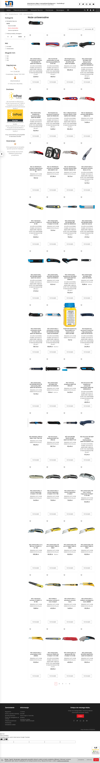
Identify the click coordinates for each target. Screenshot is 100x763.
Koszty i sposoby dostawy (12, 713)
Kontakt (22, 713)
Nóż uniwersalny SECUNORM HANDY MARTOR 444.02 (87, 222)
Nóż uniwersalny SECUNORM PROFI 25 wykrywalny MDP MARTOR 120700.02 (36, 385)
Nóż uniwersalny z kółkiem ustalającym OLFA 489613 (86, 600)
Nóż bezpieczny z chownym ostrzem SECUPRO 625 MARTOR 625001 (70, 61)
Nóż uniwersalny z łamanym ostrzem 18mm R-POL (87, 168)
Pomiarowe (49, 10)
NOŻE (8, 23)
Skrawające (60, 10)
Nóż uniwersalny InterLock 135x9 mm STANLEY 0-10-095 (53, 654)
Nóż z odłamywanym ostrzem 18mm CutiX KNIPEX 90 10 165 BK (70, 114)
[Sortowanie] (89, 29)
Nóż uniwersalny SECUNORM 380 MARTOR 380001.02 (70, 222)
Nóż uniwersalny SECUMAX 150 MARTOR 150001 (87, 276)
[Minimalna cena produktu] (8, 37)
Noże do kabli (12, 26)
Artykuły (22, 717)
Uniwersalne (9, 48)
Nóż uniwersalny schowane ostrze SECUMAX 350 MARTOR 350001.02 (36, 331)
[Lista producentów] (75, 29)
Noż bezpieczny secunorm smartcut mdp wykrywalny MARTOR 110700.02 (87, 331)
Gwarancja (8, 722)
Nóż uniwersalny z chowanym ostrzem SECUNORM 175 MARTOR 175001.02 (36, 61)
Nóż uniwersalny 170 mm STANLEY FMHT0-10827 (52, 546)
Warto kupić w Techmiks (27, 715)
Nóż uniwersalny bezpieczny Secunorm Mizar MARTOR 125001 (36, 115)
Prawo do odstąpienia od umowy (12, 718)
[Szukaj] (84, 10)
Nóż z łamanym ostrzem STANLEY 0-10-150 (36, 600)
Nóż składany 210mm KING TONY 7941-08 (35, 437)
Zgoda (96, 760)
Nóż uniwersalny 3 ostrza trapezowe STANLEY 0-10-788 (52, 492)
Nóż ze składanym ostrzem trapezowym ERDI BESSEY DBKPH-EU (35, 169)
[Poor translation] (5, 739)
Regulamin (8, 711)
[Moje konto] (90, 10)
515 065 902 (16, 71)
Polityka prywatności (10, 721)
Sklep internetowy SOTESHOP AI (88, 729)
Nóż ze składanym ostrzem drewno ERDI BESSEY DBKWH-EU (69, 168)
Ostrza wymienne (13, 30)
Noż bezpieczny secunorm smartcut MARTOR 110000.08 (53, 114)
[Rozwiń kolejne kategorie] (68, 10)
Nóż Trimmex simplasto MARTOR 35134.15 (70, 384)
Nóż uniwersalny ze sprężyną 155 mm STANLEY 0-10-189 (70, 654)
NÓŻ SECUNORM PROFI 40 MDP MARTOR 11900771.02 (70, 438)
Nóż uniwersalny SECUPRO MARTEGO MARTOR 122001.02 (87, 654)
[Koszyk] (87, 10)
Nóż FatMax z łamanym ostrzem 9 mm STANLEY (53, 600)
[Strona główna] (9, 4)
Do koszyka (36, 82)
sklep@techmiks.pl (15, 80)
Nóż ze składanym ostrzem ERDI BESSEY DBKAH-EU (87, 114)
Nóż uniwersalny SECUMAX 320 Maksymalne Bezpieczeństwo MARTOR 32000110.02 (87, 62)
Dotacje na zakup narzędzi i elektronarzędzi (27, 720)
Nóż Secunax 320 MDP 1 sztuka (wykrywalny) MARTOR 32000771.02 (87, 439)
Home (9, 10)
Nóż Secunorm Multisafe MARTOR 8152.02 (53, 438)
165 (7, 58)
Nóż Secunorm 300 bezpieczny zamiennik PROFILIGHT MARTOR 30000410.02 (87, 386)
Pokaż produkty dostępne (13, 33)
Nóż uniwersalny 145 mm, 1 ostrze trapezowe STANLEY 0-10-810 (87, 493)
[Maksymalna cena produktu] (20, 37)
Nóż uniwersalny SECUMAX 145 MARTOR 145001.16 (52, 384)
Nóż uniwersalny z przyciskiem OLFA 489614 (35, 654)
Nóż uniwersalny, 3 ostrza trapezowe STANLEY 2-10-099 (35, 492)
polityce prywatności (63, 761)
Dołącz (80, 716)
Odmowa (89, 760)
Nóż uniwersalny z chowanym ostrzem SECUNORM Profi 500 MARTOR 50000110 (53, 331)
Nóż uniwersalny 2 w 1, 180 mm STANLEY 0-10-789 (35, 546)
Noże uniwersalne (13, 28)
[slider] (6, 39)
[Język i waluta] (93, 10)
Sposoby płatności (10, 715)
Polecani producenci (21, 10)
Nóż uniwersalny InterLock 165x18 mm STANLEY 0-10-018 (53, 222)
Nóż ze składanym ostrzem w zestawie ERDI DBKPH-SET (53, 168)
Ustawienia (81, 760)
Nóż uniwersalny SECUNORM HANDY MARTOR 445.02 (35, 276)
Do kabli (8, 46)
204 (7, 60)
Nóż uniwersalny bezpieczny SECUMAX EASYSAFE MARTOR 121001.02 (69, 277)
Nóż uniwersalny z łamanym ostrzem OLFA (70, 600)
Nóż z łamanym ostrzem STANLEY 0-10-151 (36, 222)
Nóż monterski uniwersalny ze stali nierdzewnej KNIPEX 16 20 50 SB (53, 61)
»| (69, 684)
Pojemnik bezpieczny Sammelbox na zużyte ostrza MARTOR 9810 (69, 331)
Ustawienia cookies (10, 724)
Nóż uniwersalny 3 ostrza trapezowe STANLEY (69, 492)
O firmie (22, 711)
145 (7, 56)
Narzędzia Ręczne (37, 10)
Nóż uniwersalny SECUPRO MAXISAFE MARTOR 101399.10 (53, 276)
